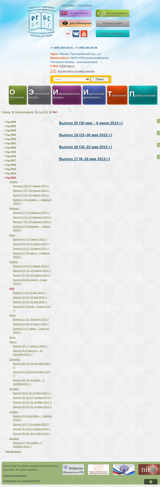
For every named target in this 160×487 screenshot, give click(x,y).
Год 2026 (11, 122)
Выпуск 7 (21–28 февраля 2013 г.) (32, 222)
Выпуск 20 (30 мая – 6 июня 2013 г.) (91, 123)
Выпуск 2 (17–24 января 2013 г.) (31, 190)
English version (74, 13)
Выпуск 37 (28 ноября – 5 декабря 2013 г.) (27, 445)
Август (13, 342)
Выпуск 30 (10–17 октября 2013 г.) (32, 397)
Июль (12, 337)
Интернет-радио (112, 23)
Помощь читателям (112, 33)
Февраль (14, 208)
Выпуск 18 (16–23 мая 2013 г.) (85, 147)
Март (12, 235)
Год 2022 (11, 139)
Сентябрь (14, 359)
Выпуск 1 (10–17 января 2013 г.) (31, 186)
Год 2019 (11, 152)
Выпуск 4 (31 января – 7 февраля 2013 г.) (32, 202)
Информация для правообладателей (21, 481)
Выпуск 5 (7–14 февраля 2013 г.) (31, 212)
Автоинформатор (112, 13)
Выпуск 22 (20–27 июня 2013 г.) (31, 324)
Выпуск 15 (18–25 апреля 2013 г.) (32, 275)
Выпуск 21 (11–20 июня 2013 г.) (31, 319)
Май (11, 288)
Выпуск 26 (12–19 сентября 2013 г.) (31, 365)
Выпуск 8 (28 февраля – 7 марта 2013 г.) (31, 228)
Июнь (12, 315)
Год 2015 (11, 169)
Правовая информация (14, 475)
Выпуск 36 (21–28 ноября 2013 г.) (32, 433)
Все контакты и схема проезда (72, 71)
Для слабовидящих (77, 23)
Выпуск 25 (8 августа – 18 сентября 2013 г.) (27, 353)
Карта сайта (68, 5)
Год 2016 (11, 165)
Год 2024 (11, 130)
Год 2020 (11, 147)
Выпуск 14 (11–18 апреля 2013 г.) (32, 270)
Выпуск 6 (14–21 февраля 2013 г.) (32, 217)
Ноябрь (13, 412)
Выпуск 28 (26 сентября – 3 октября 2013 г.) (28, 382)
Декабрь (14, 438)
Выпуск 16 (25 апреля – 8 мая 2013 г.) (30, 282)
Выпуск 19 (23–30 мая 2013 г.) (85, 135)
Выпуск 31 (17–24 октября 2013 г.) (32, 402)
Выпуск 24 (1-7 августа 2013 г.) (30, 346)
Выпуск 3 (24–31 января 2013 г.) (31, 195)
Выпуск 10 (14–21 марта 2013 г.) (31, 244)
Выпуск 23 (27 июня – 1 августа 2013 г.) (31, 330)
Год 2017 (11, 160)
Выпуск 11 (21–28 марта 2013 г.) (31, 248)
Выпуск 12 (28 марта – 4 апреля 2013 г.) (31, 255)
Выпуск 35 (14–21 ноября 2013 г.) (32, 429)
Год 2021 (11, 143)
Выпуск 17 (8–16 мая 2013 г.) (84, 159)
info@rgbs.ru (66, 66)
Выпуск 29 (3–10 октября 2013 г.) (31, 393)
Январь (13, 182)
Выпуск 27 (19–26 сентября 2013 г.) (31, 374)
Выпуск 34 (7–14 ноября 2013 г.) (31, 424)
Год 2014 (11, 173)
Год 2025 (11, 126)
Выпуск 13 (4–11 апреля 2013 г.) (31, 266)
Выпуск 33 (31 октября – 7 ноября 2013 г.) (32, 418)
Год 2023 (11, 134)
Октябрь (14, 389)
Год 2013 (11, 177)
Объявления (13, 451)
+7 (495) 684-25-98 (86, 47)
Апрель (13, 262)
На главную (85, 5)
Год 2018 (11, 156)
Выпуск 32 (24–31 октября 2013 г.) (32, 407)
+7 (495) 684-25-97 (61, 47)
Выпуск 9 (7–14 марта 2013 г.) (30, 239)
